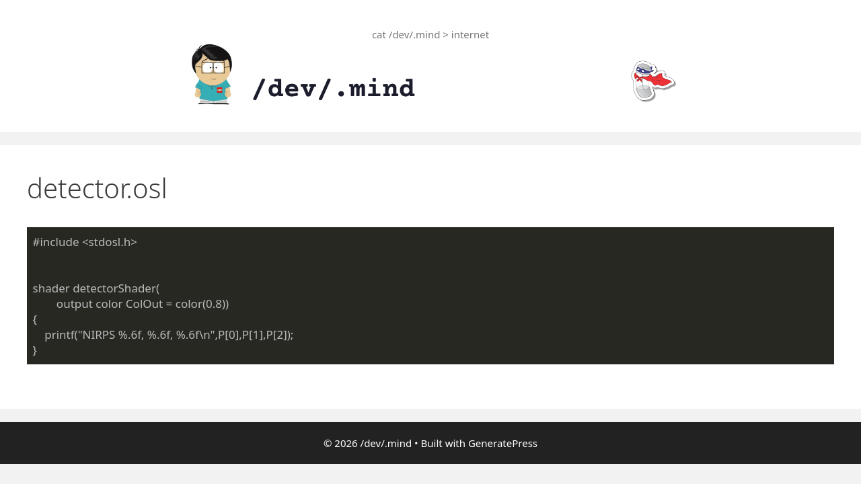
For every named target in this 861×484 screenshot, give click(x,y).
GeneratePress (502, 443)
